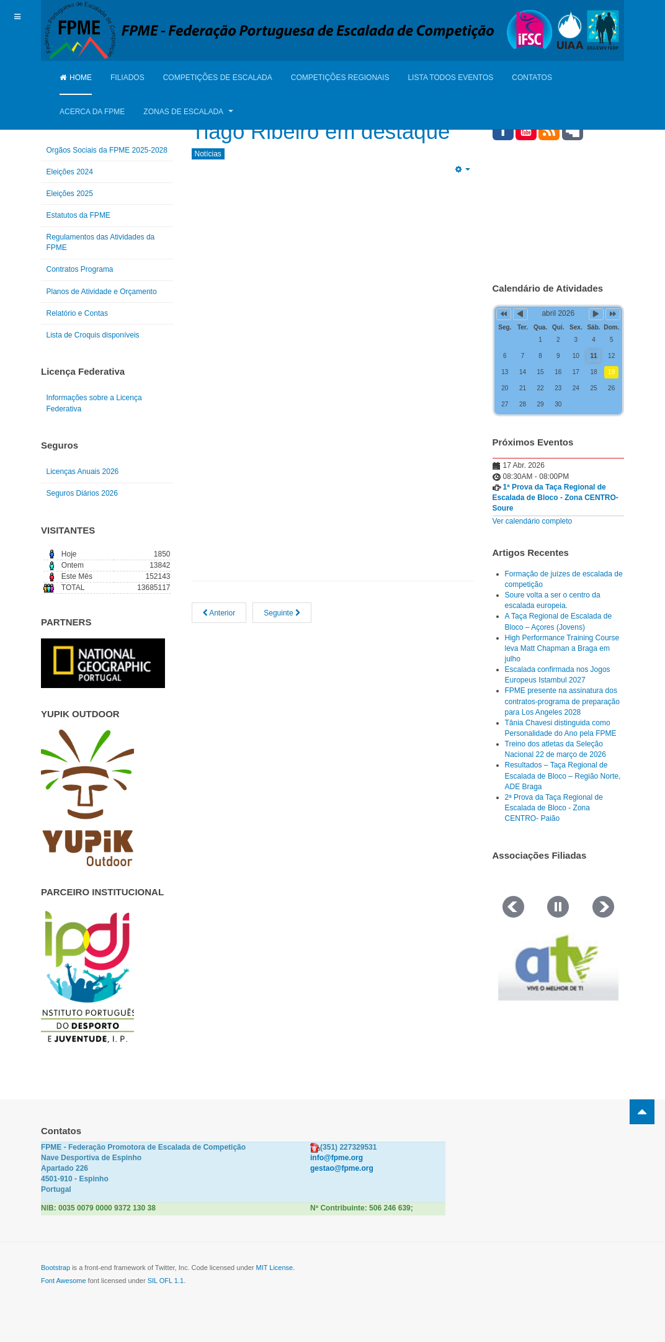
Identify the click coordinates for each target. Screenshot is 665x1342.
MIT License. (275, 1267)
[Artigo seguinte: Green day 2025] (281, 612)
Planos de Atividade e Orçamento (102, 291)
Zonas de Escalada (188, 111)
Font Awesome (63, 1280)
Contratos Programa (80, 269)
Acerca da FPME (92, 111)
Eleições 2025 (70, 193)
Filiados (127, 77)
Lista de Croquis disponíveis (93, 335)
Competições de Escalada (217, 77)
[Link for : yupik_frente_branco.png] (87, 798)
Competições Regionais (340, 77)
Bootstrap (55, 1267)
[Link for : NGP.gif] (103, 663)
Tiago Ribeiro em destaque (325, 131)
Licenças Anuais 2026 (83, 471)
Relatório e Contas (77, 313)
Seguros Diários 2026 (82, 493)
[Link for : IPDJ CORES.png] (87, 976)
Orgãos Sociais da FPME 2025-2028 (107, 150)
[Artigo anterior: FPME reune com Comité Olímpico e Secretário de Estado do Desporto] (219, 612)
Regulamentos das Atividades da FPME (101, 242)
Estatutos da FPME (78, 215)
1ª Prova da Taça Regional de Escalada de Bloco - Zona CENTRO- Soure (555, 497)
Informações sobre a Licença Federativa (94, 403)
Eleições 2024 (70, 172)
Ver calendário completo (533, 521)
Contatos (532, 77)
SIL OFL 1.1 (166, 1280)
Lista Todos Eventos (450, 77)
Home (76, 77)
